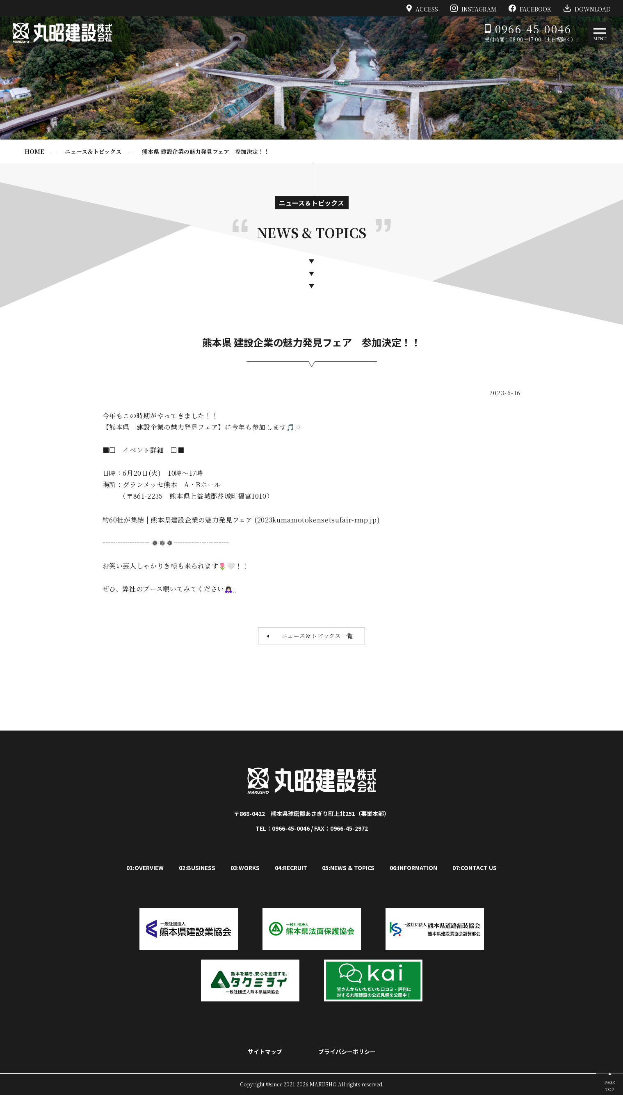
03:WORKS (245, 868)
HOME (34, 151)
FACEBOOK (530, 8)
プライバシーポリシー (347, 1051)
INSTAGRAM (473, 8)
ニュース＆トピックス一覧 (314, 636)
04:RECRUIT (291, 868)
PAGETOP (610, 1085)
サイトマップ (265, 1051)
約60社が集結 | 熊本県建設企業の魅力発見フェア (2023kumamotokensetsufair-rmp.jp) (241, 520)
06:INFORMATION (413, 868)
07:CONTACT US (474, 868)
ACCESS (422, 8)
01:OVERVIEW (145, 868)
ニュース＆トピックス (93, 151)
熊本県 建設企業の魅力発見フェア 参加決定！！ (205, 151)
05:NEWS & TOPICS (348, 868)
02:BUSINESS (197, 868)
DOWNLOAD (587, 8)
